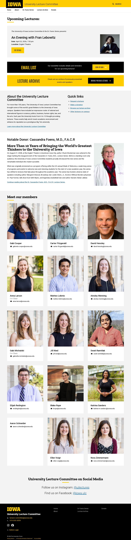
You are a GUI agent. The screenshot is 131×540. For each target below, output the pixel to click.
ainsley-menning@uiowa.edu (103, 299)
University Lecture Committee (41, 4)
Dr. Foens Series (28, 10)
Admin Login (14, 530)
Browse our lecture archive (80, 108)
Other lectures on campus (80, 112)
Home (9, 10)
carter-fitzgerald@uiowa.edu (63, 246)
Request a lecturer (77, 101)
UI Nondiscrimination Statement (24, 538)
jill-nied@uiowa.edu (60, 354)
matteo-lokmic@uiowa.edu (62, 299)
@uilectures (81, 487)
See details (17, 50)
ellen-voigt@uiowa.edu (61, 461)
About (56, 511)
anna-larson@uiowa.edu (21, 301)
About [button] (17, 10)
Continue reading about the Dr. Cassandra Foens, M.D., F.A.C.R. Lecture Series (36, 182)
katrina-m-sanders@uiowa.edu (104, 408)
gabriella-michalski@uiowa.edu (23, 356)
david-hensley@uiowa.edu (102, 246)
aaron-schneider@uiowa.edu (23, 426)
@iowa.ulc (80, 493)
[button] (117, 4)
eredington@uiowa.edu (21, 408)
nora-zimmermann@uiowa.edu (104, 461)
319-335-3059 (14, 520)
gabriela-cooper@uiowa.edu (22, 246)
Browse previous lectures (101, 80)
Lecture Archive (42, 10)
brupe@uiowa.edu (59, 408)
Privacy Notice (10, 538)
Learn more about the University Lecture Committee (26, 126)
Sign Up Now (100, 67)
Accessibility (37, 538)
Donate (53, 10)
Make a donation (76, 105)
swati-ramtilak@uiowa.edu (102, 354)
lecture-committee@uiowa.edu (19, 518)
